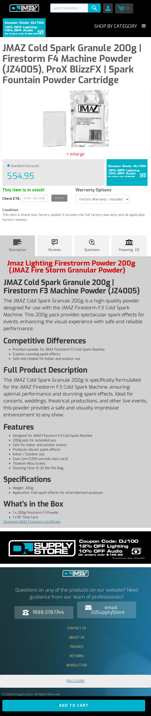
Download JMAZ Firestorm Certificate (31, 522)
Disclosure (75, 681)
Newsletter (76, 665)
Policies (76, 647)
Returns (77, 656)
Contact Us (76, 628)
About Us (77, 637)
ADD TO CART (74, 705)
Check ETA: (11, 198)
